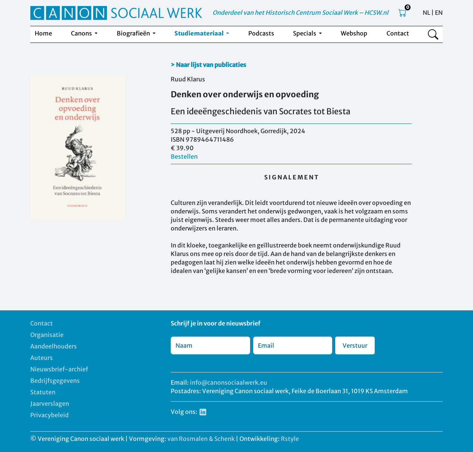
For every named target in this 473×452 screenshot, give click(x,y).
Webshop (354, 33)
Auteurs (41, 357)
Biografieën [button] (134, 33)
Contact (398, 33)
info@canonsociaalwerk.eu (228, 382)
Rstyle (290, 438)
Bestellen (184, 156)
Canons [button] (82, 33)
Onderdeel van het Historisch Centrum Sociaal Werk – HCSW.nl (300, 12)
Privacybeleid (49, 415)
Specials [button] (305, 33)
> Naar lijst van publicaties (208, 64)
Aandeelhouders (53, 346)
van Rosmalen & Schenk (201, 438)
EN (439, 12)
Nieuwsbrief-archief (59, 369)
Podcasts (261, 33)
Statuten (42, 392)
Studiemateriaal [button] (199, 33)
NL (426, 12)
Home (43, 33)
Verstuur (355, 345)
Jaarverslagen (49, 403)
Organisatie (47, 334)
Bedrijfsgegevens (55, 380)
